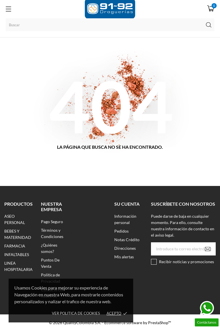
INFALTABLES (16, 254)
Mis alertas (124, 256)
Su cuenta (127, 204)
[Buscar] (110, 24)
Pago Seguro (52, 221)
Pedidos (121, 231)
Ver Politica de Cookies (76, 313)
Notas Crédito (127, 239)
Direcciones (125, 248)
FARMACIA (14, 245)
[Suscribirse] (208, 248)
